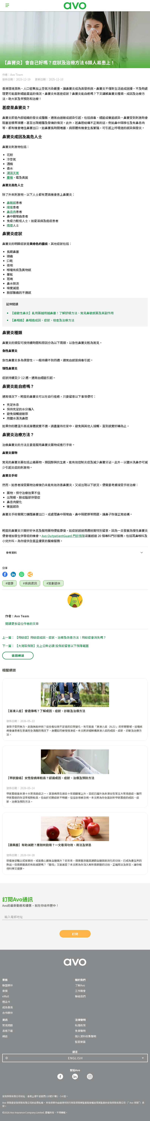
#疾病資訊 (30, 583)
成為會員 (7, 1007)
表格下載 (7, 1031)
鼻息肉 (11, 211)
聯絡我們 (80, 996)
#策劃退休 (53, 583)
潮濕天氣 (13, 173)
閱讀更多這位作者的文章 (22, 623)
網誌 (5, 1036)
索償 (5, 991)
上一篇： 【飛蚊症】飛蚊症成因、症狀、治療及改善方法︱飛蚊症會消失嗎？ (54, 637)
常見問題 (7, 1025)
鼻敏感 (11, 202)
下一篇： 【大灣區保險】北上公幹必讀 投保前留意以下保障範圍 (45, 645)
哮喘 (10, 207)
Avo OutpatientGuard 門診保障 (63, 535)
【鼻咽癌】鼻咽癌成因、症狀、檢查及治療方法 (42, 320)
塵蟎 (10, 177)
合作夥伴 (7, 1013)
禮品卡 (6, 1002)
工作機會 (80, 991)
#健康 (9, 583)
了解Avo (80, 985)
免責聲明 (80, 1031)
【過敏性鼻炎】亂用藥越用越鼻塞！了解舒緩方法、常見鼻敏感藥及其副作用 (62, 313)
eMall (5, 996)
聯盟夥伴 (7, 985)
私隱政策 (80, 1025)
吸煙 (10, 225)
